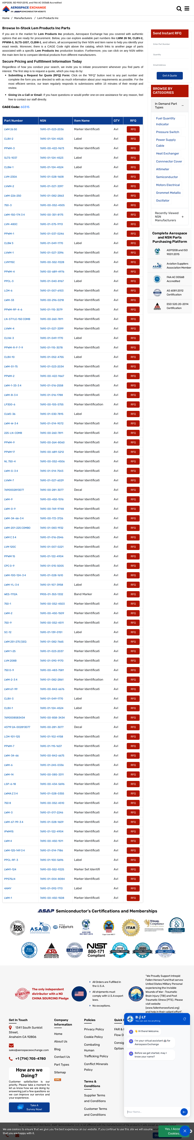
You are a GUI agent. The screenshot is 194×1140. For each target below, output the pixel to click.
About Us (60, 1041)
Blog (57, 1049)
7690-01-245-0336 (52, 765)
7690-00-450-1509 (52, 613)
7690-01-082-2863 (52, 195)
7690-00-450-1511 (51, 841)
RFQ (133, 129)
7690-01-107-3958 (51, 584)
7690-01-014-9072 (51, 423)
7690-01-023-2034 (52, 366)
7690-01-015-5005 (52, 565)
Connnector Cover (169, 161)
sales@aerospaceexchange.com (29, 1050)
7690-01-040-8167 (52, 281)
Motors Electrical (168, 185)
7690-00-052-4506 (52, 461)
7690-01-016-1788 (51, 395)
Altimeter (162, 169)
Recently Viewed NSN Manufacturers (167, 216)
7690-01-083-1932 (51, 527)
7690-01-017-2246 (51, 812)
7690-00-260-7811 (51, 319)
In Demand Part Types (166, 105)
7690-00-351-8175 (51, 214)
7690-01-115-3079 (51, 309)
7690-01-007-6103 (51, 290)
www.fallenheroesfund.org (162, 1007)
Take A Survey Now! (29, 1107)
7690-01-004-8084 (52, 879)
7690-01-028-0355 (52, 793)
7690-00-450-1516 (51, 499)
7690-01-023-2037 (51, 651)
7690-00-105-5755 (51, 404)
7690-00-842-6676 (52, 689)
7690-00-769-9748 (52, 509)
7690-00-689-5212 (52, 452)
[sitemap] (57, 1080)
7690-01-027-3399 (51, 328)
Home (5, 18)
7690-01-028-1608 (52, 176)
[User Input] (152, 1112)
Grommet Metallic (168, 193)
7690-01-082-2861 (51, 679)
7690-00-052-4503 (52, 603)
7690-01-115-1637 (51, 746)
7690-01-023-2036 (52, 129)
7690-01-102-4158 (51, 736)
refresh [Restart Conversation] (185, 1019)
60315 (25, 107)
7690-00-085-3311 (52, 774)
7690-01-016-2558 (51, 385)
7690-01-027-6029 (52, 480)
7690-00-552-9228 (52, 262)
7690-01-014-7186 (51, 850)
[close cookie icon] (190, 1131)
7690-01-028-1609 (51, 822)
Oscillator (162, 200)
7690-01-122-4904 (51, 556)
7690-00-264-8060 (52, 442)
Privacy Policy (94, 1029)
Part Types (61, 1064)
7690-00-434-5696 (52, 784)
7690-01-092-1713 (51, 888)
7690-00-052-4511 (52, 622)
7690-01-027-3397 (51, 186)
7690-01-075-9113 (51, 224)
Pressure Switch (167, 132)
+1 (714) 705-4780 (30, 1058)
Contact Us (62, 1057)
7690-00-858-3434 (52, 717)
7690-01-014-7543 (51, 471)
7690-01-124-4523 (51, 157)
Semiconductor (167, 177)
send (184, 1112)
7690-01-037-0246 (52, 233)
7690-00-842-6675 (52, 755)
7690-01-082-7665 (51, 641)
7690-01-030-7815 (51, 414)
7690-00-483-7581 (52, 670)
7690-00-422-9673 (52, 148)
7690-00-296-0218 (52, 300)
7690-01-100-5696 (51, 860)
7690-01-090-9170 (51, 660)
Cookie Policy (93, 1037)
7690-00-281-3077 (51, 490)
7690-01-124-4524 (51, 167)
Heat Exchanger (167, 153)
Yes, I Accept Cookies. (174, 1131)
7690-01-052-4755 (52, 357)
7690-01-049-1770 (51, 243)
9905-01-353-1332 (51, 594)
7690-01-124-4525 (51, 138)
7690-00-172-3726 (51, 518)
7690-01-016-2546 (51, 537)
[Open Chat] (185, 1131)
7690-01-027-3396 (51, 252)
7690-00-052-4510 (52, 803)
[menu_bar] (188, 9)
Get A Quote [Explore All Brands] (170, 75)
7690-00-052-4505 (52, 205)
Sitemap (60, 1072)
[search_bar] (180, 9)
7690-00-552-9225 (52, 869)
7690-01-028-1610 (51, 575)
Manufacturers (23, 18)
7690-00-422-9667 (52, 376)
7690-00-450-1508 (52, 898)
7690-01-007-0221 (51, 546)
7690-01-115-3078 (51, 347)
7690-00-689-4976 (52, 271)
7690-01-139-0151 (51, 632)
